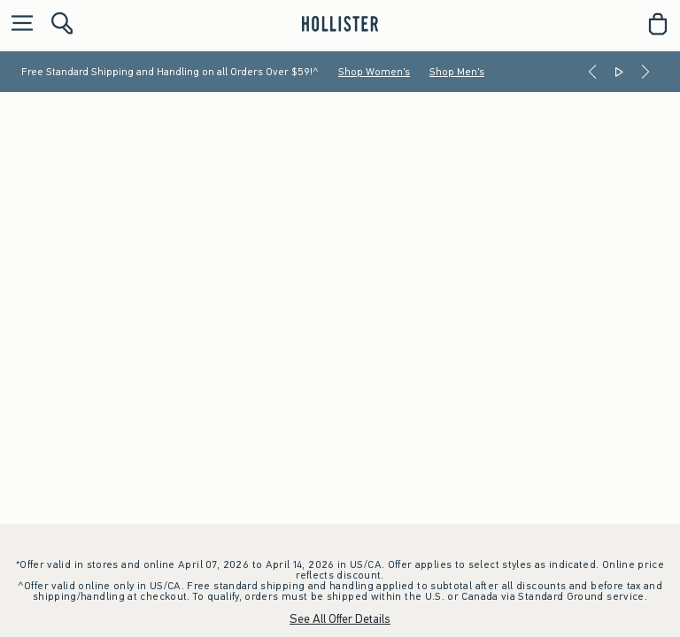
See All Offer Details (340, 618)
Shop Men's (456, 72)
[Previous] (592, 71)
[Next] (645, 71)
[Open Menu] (17, 24)
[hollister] (339, 24)
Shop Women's (374, 72)
